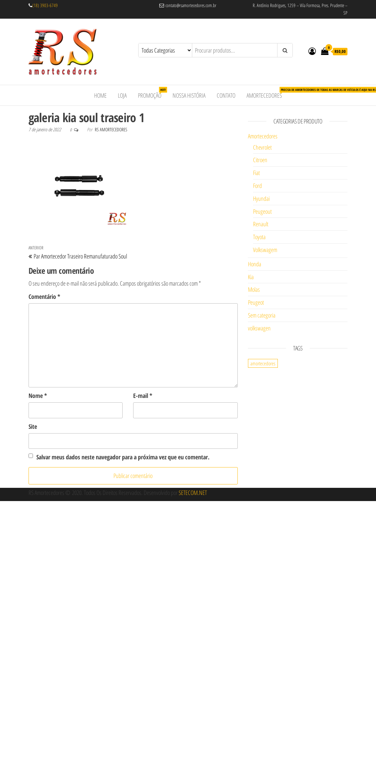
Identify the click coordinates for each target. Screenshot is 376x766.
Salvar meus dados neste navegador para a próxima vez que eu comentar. (123, 457)
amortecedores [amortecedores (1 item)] (262, 363)
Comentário (44, 296)
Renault (260, 224)
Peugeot (256, 302)
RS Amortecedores (111, 129)
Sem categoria (261, 315)
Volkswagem (265, 250)
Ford (257, 185)
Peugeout (262, 211)
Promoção (152, 93)
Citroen (260, 160)
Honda (254, 264)
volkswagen (259, 328)
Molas (254, 289)
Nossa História (189, 95)
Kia (251, 277)
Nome (38, 395)
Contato (226, 95)
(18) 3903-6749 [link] (45, 5)
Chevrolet (262, 147)
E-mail (142, 395)
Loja (122, 95)
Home (100, 95)
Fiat (256, 173)
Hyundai (261, 198)
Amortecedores (267, 93)
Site (33, 426)
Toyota (259, 237)
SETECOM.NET (193, 493)
